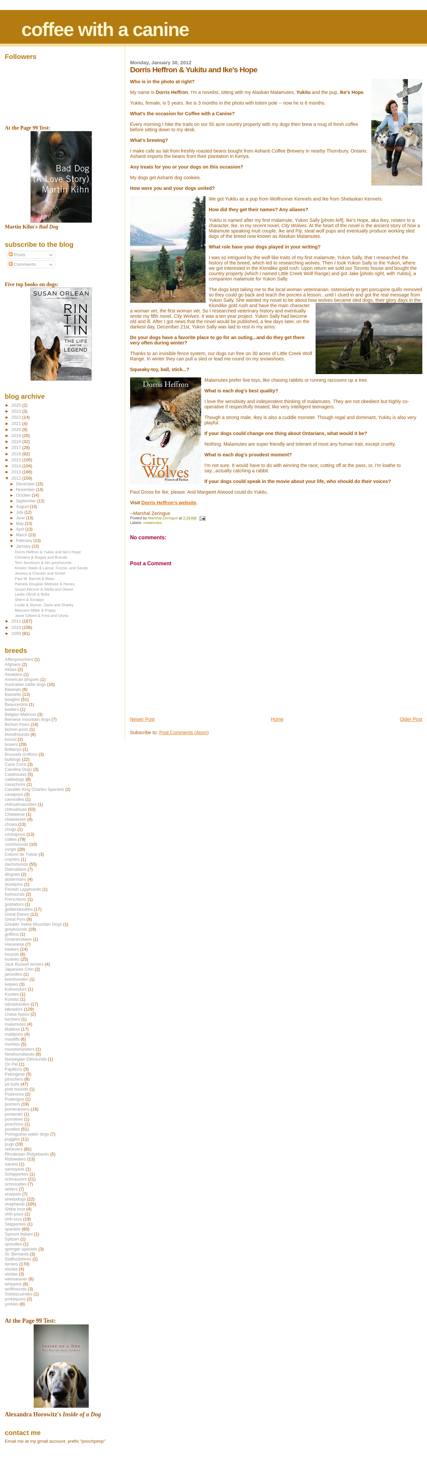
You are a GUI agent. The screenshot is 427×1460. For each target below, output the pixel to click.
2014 (16, 465)
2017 (16, 447)
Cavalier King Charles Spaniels (34, 789)
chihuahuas (16, 809)
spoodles (13, 1243)
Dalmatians (15, 869)
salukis (11, 1164)
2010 (16, 627)
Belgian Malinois (20, 714)
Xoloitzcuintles (18, 1293)
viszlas (11, 1268)
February (24, 540)
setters (11, 1189)
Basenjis (13, 689)
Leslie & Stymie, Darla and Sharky (44, 605)
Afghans (12, 664)
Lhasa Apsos (17, 1014)
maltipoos (14, 1034)
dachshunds (16, 864)
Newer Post (142, 719)
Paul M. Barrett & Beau (34, 578)
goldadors (14, 904)
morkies (12, 1044)
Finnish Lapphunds (23, 889)
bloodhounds (17, 734)
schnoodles (15, 1184)
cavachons (15, 784)
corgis (10, 849)
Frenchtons (15, 899)
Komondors (16, 989)
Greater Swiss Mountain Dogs (33, 924)
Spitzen (12, 1238)
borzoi (10, 739)
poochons (14, 1124)
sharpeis (13, 1194)
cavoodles (14, 799)
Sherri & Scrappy (29, 599)
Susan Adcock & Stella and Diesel (44, 589)
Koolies (12, 994)
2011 (16, 621)
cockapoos (15, 834)
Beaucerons (16, 704)
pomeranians (17, 1109)
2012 (16, 478)
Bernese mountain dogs (27, 719)
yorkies (11, 1303)
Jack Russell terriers (24, 964)
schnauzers (16, 1179)
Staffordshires (18, 1258)
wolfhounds (15, 1288)
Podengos (14, 1099)
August (23, 506)
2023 (16, 411)
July (20, 512)
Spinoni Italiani (19, 1233)
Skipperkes (15, 1223)
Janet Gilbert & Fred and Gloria (41, 615)
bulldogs (13, 759)
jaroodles (13, 974)
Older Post (411, 719)
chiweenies (15, 819)
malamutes (152, 523)
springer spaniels (21, 1248)
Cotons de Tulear (21, 854)
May (20, 523)
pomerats (14, 1114)
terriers (11, 1263)
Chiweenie (15, 814)
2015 (16, 459)
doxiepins (14, 884)
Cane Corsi (15, 764)
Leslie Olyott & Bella (32, 594)
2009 (16, 633)
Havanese (14, 944)
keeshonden (16, 979)
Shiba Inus (15, 1209)
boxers (11, 744)
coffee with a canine (105, 29)
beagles (12, 699)
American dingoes (22, 679)
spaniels (12, 1228)
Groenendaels (18, 939)
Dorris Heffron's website (168, 502)
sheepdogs (15, 1199)
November (26, 489)
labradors (14, 1009)
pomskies (14, 1119)
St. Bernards (17, 1253)
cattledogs (14, 779)
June (21, 518)
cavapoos (14, 794)
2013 (16, 471)
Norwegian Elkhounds (25, 1059)
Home (277, 719)
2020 (16, 429)
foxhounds (15, 894)
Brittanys (13, 749)
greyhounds (16, 929)
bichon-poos (16, 729)
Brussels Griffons (21, 754)
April (20, 529)
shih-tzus (13, 1219)
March (22, 535)
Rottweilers (15, 1159)
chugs (10, 829)
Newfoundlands (19, 1054)
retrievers (14, 1149)
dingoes (12, 874)
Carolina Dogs (18, 769)
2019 (16, 435)
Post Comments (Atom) (184, 732)
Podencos (14, 1094)
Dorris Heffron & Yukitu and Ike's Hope (48, 552)
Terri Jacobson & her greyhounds (43, 562)
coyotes (12, 859)
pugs (9, 1144)
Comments (22, 264)
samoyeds (14, 1169)
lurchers (12, 1019)
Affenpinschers (19, 659)
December (26, 484)
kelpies (11, 984)
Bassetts (13, 694)
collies (11, 839)
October (24, 495)
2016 (16, 453)
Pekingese (15, 1074)
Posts (17, 254)
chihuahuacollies (20, 804)
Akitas (10, 669)
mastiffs (12, 1039)
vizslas (11, 1273)
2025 (16, 405)
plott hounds (16, 1089)
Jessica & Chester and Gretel (40, 573)
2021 (16, 423)
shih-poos (14, 1214)
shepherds (15, 1204)
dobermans (15, 879)
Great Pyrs (15, 919)
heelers (12, 949)
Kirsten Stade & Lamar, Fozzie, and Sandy (51, 568)
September (26, 501)
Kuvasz (12, 999)
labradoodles (17, 1004)
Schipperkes (16, 1174)
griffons (12, 934)
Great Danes (17, 914)
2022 (16, 417)
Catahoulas (15, 774)
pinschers (14, 1079)
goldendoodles (19, 909)
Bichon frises (17, 724)
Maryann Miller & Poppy (35, 610)
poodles (12, 1129)
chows (11, 824)
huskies (12, 959)
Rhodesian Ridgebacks (27, 1154)
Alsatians (13, 674)
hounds (12, 954)
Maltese (12, 1029)
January (24, 546)
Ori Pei (11, 1064)
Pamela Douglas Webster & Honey (44, 584)
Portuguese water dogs (27, 1134)
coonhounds (16, 844)
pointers (12, 1104)
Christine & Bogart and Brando (41, 557)
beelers (12, 709)
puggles (12, 1139)
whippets (13, 1283)
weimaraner (16, 1278)
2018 (16, 441)
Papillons (13, 1069)
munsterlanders (19, 1049)
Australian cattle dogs (25, 684)
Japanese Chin (19, 969)
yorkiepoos (15, 1298)
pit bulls (12, 1084)
